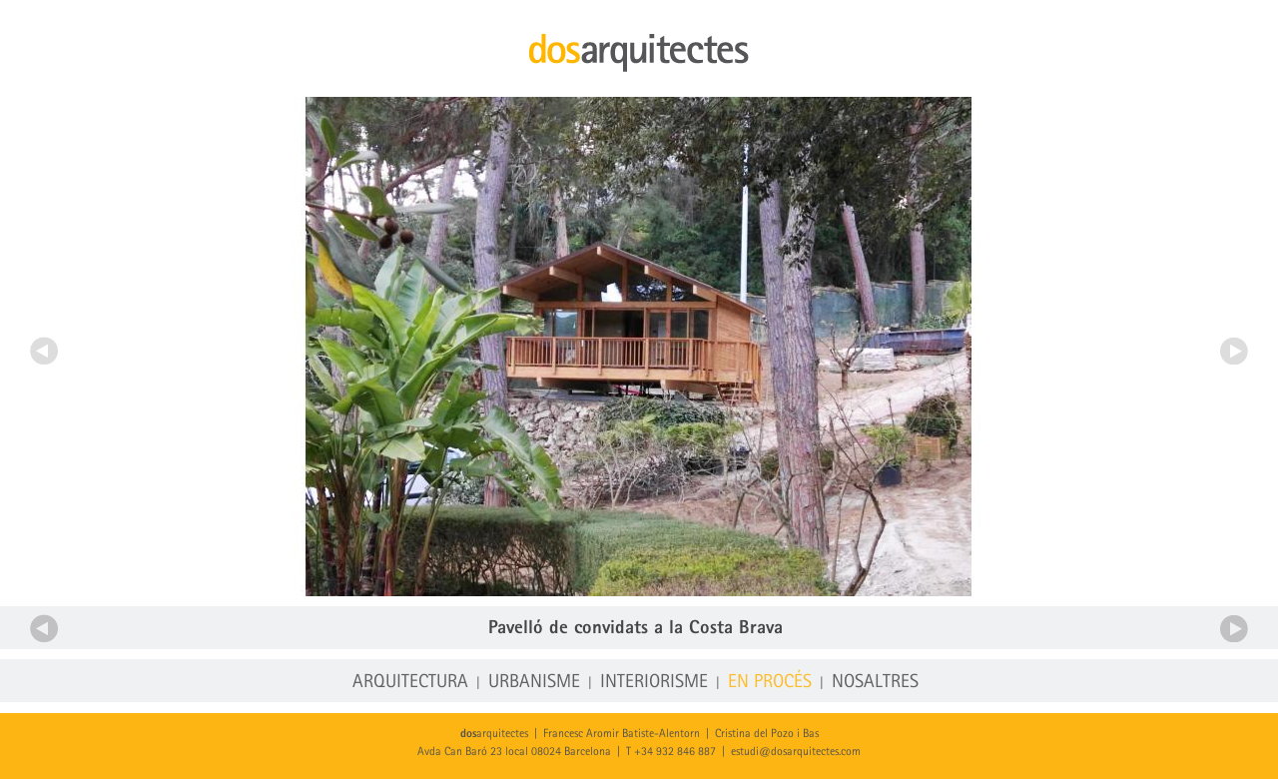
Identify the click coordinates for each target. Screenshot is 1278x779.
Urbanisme (534, 682)
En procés (770, 682)
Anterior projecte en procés (44, 628)
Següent (1234, 351)
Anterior (44, 351)
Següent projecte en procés (1234, 628)
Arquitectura (410, 682)
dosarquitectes (639, 53)
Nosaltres (875, 682)
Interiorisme (654, 682)
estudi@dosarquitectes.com (796, 752)
